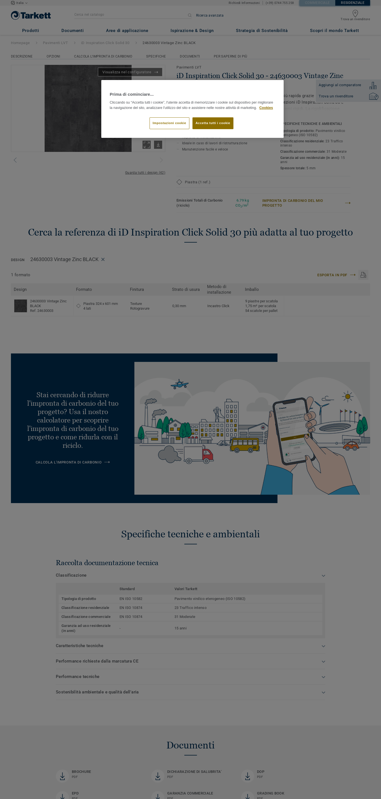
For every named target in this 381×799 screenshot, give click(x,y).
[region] (192, 109)
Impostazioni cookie (169, 123)
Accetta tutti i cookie (213, 123)
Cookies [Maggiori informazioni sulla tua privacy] (266, 108)
